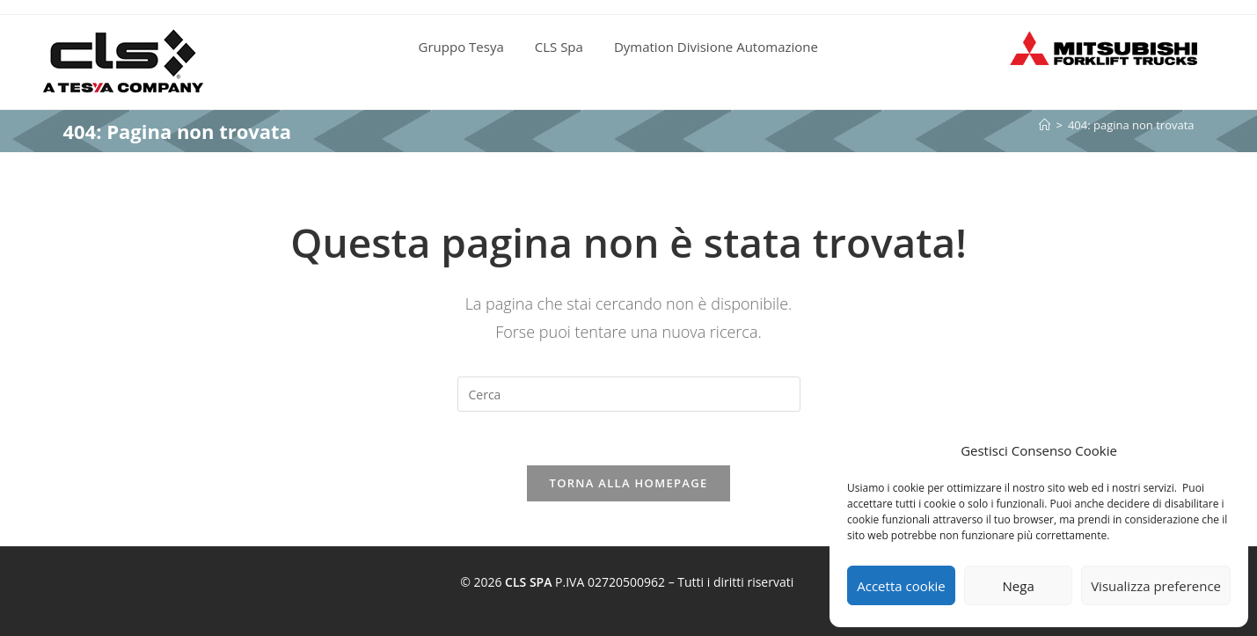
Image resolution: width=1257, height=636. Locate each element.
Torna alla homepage (629, 483)
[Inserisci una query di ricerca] (628, 394)
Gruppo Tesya (461, 46)
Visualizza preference (1156, 586)
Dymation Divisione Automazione (716, 46)
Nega (1018, 586)
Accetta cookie (901, 586)
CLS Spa (559, 46)
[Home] (1044, 125)
